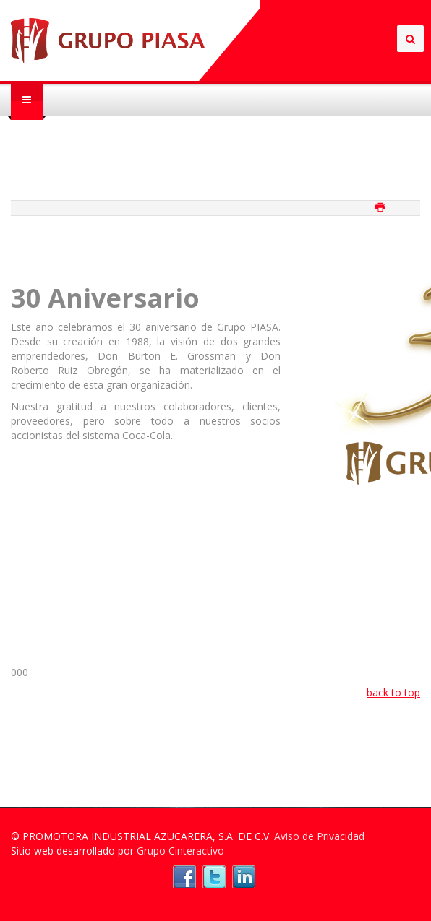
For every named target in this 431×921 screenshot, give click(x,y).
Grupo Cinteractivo (180, 850)
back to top (393, 692)
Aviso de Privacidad (319, 836)
